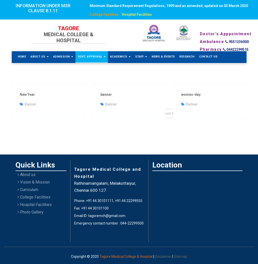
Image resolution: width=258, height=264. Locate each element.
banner (106, 94)
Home (22, 56)
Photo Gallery (30, 212)
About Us (39, 56)
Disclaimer (163, 256)
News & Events (163, 56)
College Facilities (104, 14)
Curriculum (27, 189)
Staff (141, 56)
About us (26, 174)
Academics (120, 56)
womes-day (191, 94)
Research (186, 56)
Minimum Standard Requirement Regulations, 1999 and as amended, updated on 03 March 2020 (169, 6)
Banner (30, 104)
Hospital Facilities (137, 14)
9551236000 (237, 42)
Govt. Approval (92, 56)
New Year (27, 94)
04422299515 (236, 50)
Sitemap (180, 256)
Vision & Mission (33, 182)
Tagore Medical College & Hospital (126, 256)
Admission (63, 56)
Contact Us (208, 56)
